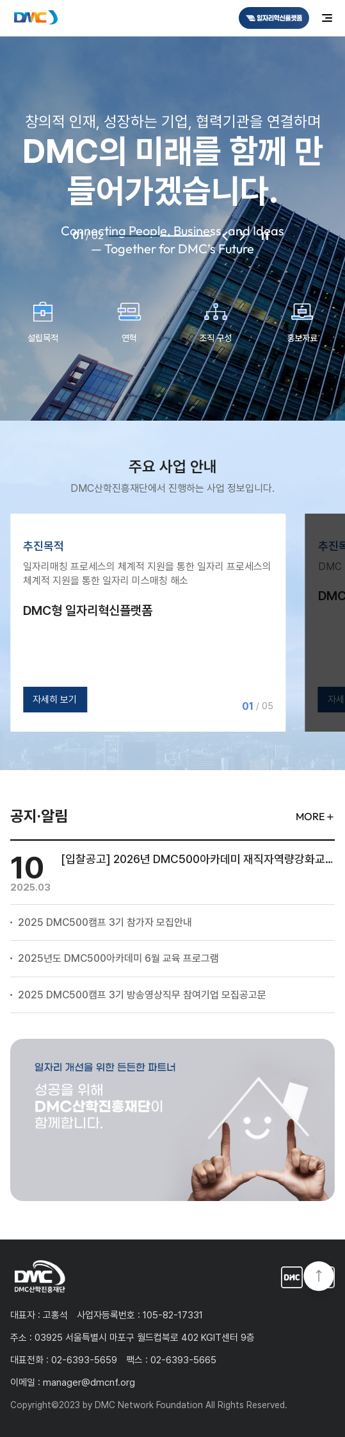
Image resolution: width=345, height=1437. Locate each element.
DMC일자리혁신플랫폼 (274, 18)
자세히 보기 (55, 699)
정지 (265, 236)
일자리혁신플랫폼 (292, 1277)
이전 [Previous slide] (225, 236)
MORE (310, 816)
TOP (319, 1277)
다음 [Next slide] (242, 236)
